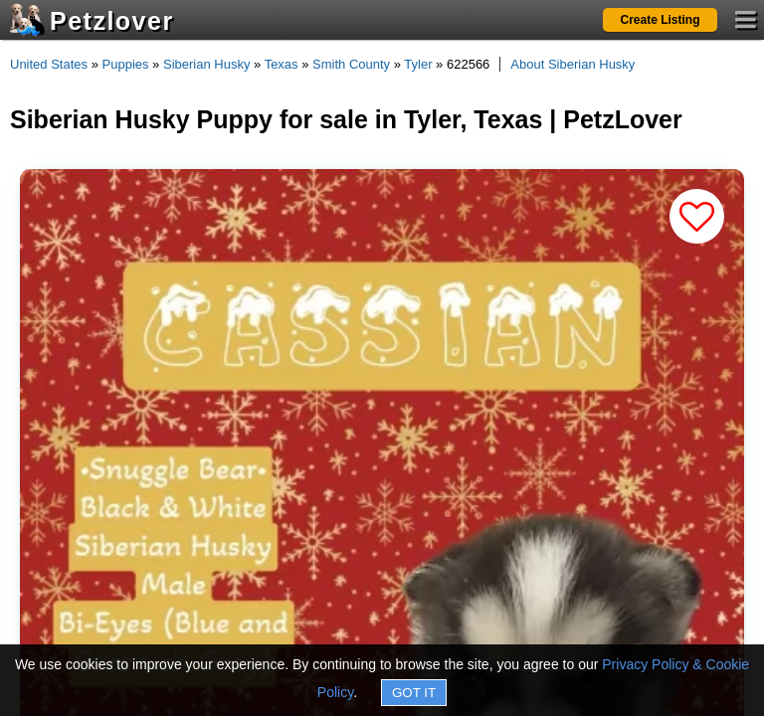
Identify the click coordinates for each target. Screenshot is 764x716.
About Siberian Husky (572, 64)
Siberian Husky (206, 64)
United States (49, 64)
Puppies (125, 64)
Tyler (418, 64)
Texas (281, 64)
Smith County (351, 64)
